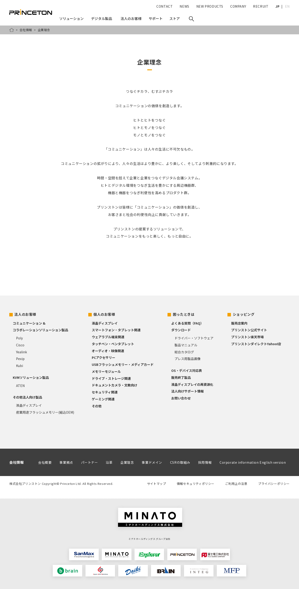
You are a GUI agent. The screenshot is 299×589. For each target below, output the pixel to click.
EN (287, 6)
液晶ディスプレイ (29, 405)
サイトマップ (156, 483)
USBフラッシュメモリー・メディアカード (123, 364)
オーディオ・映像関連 (108, 350)
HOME (11, 30)
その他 (97, 406)
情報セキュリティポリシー (195, 483)
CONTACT (164, 6)
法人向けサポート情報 (187, 391)
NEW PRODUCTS (209, 6)
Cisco (20, 345)
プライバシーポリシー (274, 483)
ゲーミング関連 (103, 399)
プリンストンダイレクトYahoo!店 (256, 343)
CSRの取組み (180, 462)
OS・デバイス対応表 (186, 370)
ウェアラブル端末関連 (108, 337)
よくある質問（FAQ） (187, 323)
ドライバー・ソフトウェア (194, 338)
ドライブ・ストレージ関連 (111, 378)
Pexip (20, 358)
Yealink (21, 352)
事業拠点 (66, 462)
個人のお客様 (104, 314)
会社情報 (26, 30)
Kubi (19, 365)
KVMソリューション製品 (31, 377)
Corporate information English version (253, 462)
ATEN (20, 385)
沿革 (109, 462)
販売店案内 (239, 323)
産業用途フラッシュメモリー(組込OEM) (45, 412)
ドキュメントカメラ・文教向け (114, 385)
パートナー (89, 462)
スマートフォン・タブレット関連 (116, 330)
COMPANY (238, 6)
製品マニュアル (185, 345)
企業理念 (127, 462)
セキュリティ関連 (105, 392)
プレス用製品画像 (187, 358)
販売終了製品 (181, 377)
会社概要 (45, 462)
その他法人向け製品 (27, 397)
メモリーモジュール (106, 371)
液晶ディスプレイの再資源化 (192, 384)
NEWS (184, 6)
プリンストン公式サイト (249, 330)
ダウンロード (181, 330)
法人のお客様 (25, 314)
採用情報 (205, 462)
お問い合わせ (181, 398)
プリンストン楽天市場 (247, 337)
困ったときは (184, 314)
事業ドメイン (152, 462)
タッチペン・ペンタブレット (113, 343)
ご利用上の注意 (236, 483)
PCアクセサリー (103, 357)
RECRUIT (260, 6)
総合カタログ (184, 352)
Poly (19, 338)
